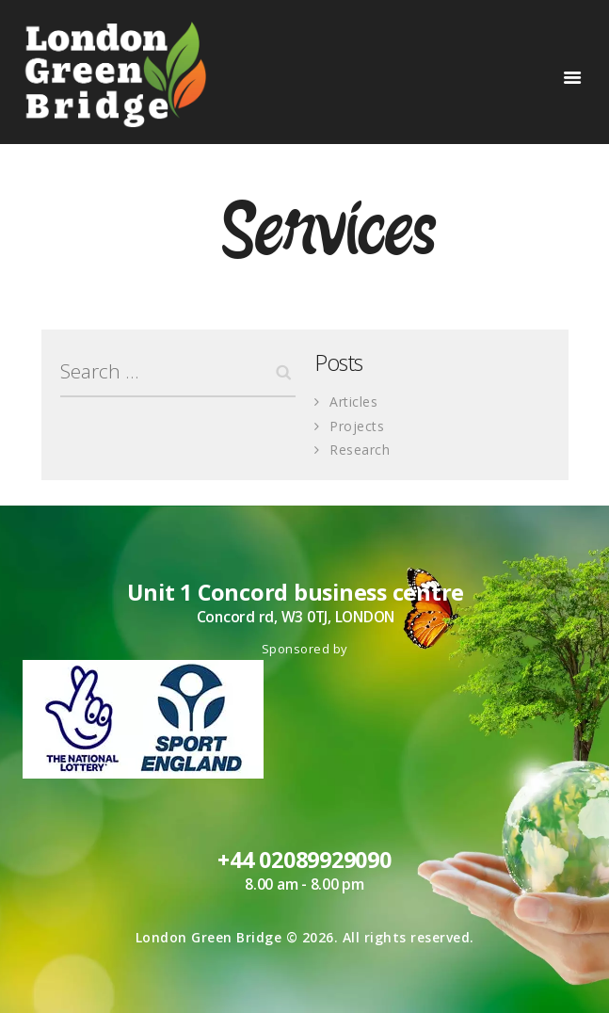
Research (359, 449)
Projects (356, 426)
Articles (353, 401)
